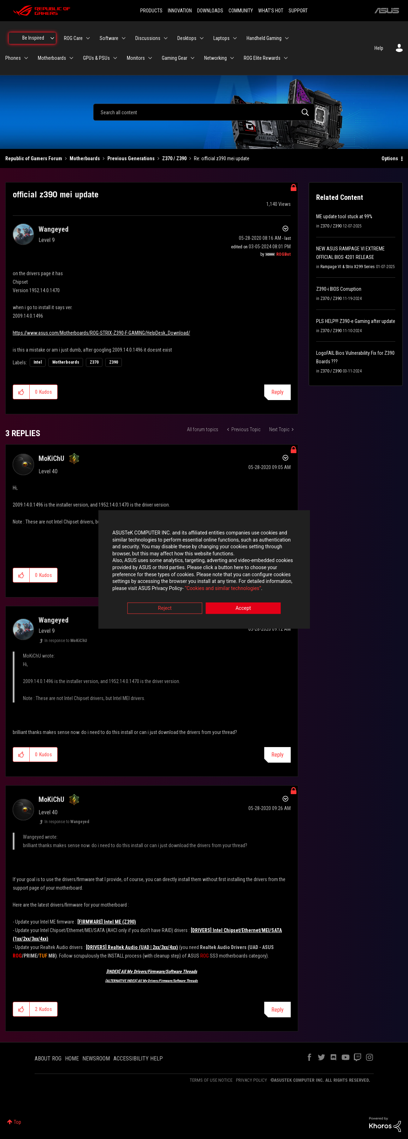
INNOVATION (180, 10)
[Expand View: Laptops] (234, 38)
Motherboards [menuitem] (52, 58)
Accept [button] (243, 609)
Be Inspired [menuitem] (33, 38)
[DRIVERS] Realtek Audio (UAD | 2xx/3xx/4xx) (132, 947)
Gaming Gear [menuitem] (174, 58)
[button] (21, 392)
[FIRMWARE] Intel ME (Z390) (106, 922)
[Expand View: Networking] (232, 58)
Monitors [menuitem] (136, 58)
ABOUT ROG (48, 1058)
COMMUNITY (241, 10)
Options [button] (390, 158)
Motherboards (85, 158)
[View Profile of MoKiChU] (51, 458)
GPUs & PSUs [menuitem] (96, 58)
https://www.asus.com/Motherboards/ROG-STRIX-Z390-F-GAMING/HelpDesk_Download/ (101, 333)
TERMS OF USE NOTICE (211, 1080)
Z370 (94, 362)
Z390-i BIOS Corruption (338, 289)
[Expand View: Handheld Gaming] (286, 38)
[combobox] (204, 112)
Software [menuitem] (109, 38)
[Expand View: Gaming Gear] (192, 58)
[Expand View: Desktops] (201, 38)
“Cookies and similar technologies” (157, 588)
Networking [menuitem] (215, 58)
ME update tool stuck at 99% (344, 216)
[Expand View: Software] (123, 38)
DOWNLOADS (210, 10)
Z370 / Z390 (174, 158)
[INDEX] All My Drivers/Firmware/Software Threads (151, 971)
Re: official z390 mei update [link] (221, 158)
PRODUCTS (151, 10)
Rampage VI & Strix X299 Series (347, 266)
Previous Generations (131, 158)
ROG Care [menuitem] (73, 38)
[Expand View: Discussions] (165, 38)
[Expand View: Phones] (26, 58)
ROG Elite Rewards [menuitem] (262, 58)
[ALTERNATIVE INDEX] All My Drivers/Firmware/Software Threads (151, 981)
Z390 (113, 362)
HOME (72, 1058)
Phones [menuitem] (13, 58)
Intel (38, 362)
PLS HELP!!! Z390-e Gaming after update (355, 321)
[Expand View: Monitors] (150, 58)
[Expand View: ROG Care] (87, 38)
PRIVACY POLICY (251, 1080)
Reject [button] (165, 609)
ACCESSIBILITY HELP (138, 1058)
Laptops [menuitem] (221, 38)
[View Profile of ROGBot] (283, 254)
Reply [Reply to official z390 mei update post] (277, 392)
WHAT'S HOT (270, 10)
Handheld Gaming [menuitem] (264, 38)
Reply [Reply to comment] (277, 754)
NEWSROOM (96, 1058)
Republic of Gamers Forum (33, 158)
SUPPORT (298, 10)
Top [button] (17, 1122)
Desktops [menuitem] (186, 38)
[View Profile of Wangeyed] (54, 229)
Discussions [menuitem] (147, 38)
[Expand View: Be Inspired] (52, 38)
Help (378, 48)
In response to (66, 640)
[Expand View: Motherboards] (71, 58)
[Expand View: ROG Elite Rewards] (285, 58)
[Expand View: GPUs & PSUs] (115, 58)
